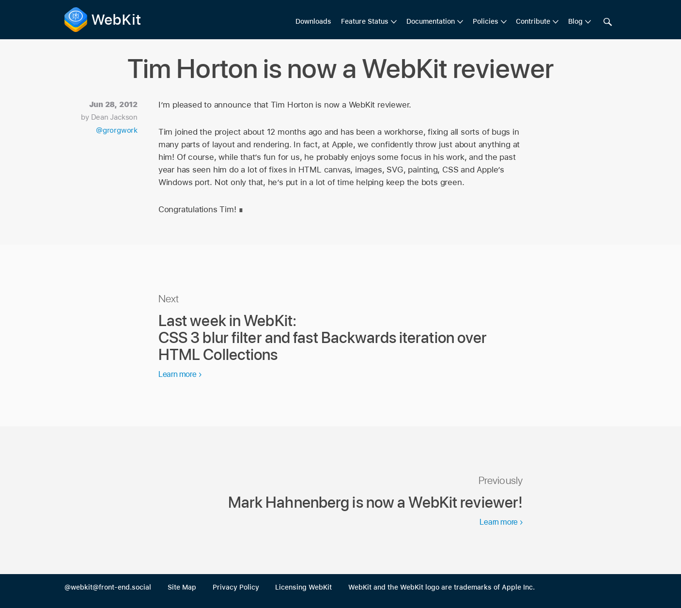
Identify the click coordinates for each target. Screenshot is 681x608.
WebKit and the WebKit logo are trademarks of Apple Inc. (441, 587)
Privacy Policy (236, 587)
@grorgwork (117, 130)
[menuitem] (369, 21)
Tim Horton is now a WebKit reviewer (340, 68)
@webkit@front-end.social (107, 587)
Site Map (182, 587)
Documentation (430, 21)
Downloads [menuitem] (313, 21)
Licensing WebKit (303, 587)
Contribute (533, 21)
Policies (485, 21)
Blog (575, 21)
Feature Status (364, 21)
